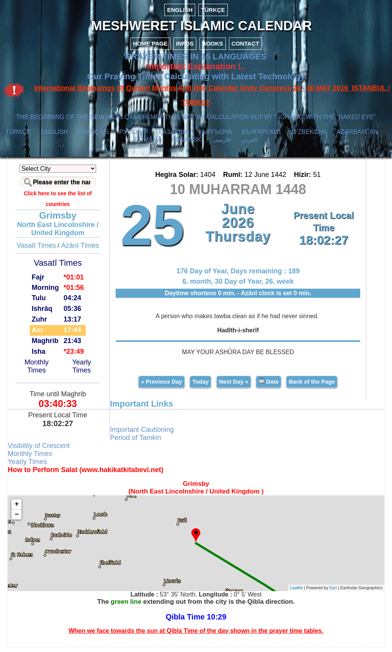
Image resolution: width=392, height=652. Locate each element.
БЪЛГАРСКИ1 (261, 137)
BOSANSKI (187, 144)
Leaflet (292, 592)
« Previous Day (161, 385)
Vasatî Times (39, 250)
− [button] (21, 518)
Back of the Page (311, 385)
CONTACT (245, 48)
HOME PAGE (150, 48)
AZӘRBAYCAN (357, 137)
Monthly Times (40, 371)
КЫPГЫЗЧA (215, 137)
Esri (328, 592)
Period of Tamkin (137, 442)
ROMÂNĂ (147, 144)
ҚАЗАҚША (173, 137)
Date (268, 385)
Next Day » (233, 385)
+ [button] (21, 508)
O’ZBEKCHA (309, 137)
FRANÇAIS (93, 137)
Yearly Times (84, 371)
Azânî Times (84, 250)
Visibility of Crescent (43, 450)
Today (200, 385)
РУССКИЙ (133, 137)
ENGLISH (180, 10)
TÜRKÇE (213, 10)
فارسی (222, 144)
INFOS (185, 48)
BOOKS (212, 48)
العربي (249, 144)
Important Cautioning (144, 434)
